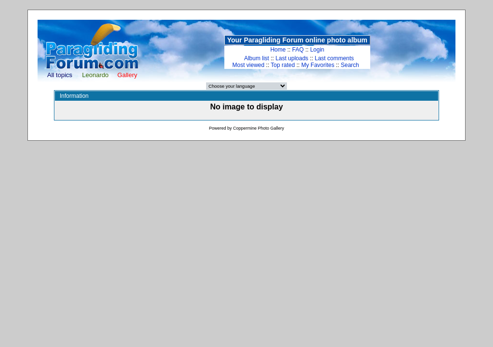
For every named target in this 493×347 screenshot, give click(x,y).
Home (277, 49)
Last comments (334, 58)
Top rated (283, 65)
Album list (256, 58)
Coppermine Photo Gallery (258, 128)
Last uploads (291, 58)
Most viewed (249, 65)
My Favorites (318, 65)
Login (317, 49)
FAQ (298, 49)
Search (350, 65)
